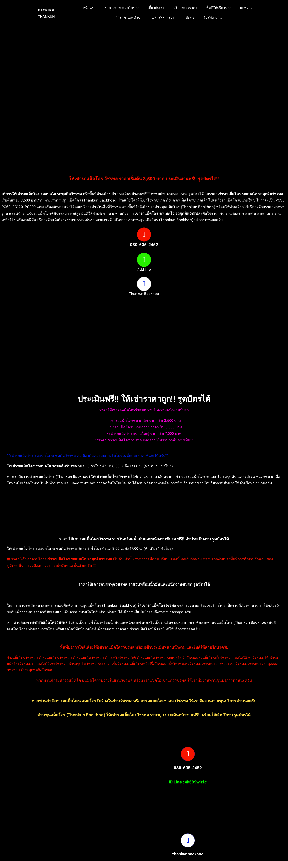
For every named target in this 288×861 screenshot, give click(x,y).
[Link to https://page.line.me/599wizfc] (144, 260)
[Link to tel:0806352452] (144, 234)
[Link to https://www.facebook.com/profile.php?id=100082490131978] (144, 284)
